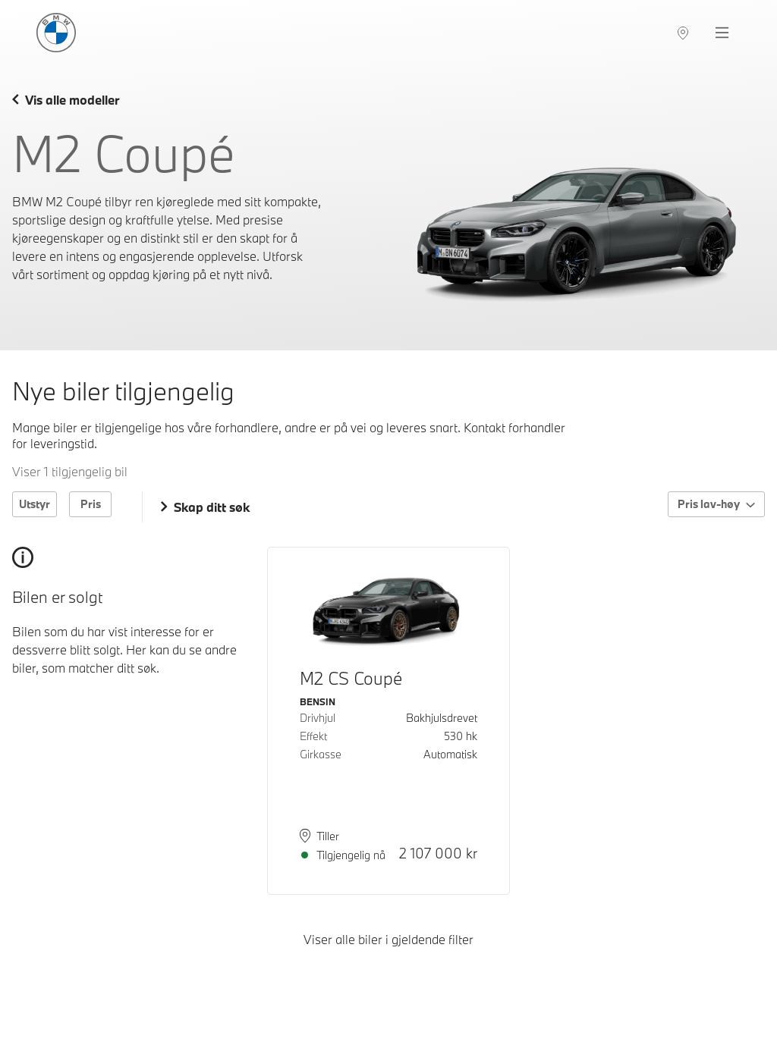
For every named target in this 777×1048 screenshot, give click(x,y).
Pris (90, 504)
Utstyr (34, 504)
